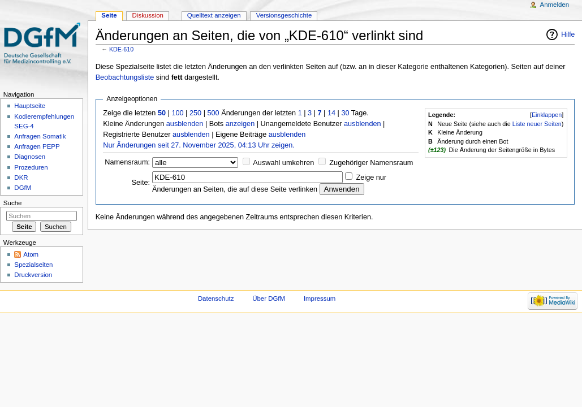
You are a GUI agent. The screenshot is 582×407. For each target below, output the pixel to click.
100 (177, 113)
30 (345, 113)
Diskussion (147, 15)
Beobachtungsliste (125, 77)
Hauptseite (29, 105)
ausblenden (185, 124)
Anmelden (555, 4)
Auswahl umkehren (283, 163)
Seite (109, 15)
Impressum (320, 298)
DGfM (22, 187)
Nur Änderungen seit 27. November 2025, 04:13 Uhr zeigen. (199, 145)
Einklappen (547, 114)
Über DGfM (268, 298)
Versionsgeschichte (284, 15)
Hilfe (568, 34)
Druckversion (33, 274)
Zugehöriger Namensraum (371, 163)
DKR (21, 177)
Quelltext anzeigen (214, 15)
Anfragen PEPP (36, 146)
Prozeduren (31, 167)
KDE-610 (121, 49)
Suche (12, 203)
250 (195, 113)
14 (331, 113)
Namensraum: (127, 162)
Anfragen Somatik (40, 136)
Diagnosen (29, 156)
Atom (30, 254)
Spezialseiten (33, 264)
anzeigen (240, 124)
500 (213, 113)
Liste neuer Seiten (537, 123)
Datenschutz (216, 298)
